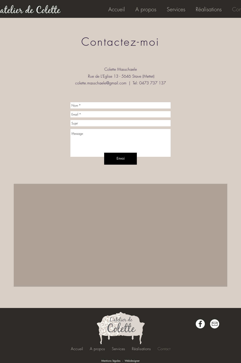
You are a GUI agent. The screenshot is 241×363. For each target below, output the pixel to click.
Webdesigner (132, 361)
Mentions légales (110, 361)
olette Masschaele (122, 69)
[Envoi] (120, 159)
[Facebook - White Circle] (200, 323)
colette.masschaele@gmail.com (100, 82)
